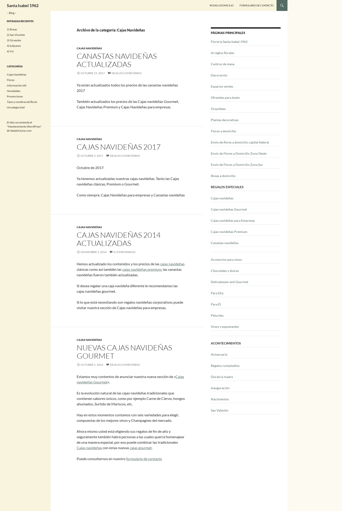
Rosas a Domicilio (222, 5)
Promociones (15, 96)
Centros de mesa (222, 64)
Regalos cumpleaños (225, 366)
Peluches (217, 315)
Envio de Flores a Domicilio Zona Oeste (238, 153)
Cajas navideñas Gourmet (229, 209)
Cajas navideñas (89, 448)
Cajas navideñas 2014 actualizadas (119, 239)
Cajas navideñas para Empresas (233, 220)
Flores (10, 80)
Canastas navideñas (224, 243)
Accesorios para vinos (226, 259)
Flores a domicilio (223, 131)
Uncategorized (16, 107)
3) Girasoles (14, 40)
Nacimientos (220, 399)
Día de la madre (222, 377)
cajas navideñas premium (142, 269)
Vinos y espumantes (225, 326)
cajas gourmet (141, 448)
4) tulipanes (14, 45)
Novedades (13, 91)
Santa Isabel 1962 (23, 5)
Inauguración (220, 388)
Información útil (16, 85)
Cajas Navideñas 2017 (119, 146)
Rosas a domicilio (223, 176)
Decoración (219, 75)
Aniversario (219, 354)
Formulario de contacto (257, 5)
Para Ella (217, 293)
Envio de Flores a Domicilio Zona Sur (237, 165)
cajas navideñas (172, 264)
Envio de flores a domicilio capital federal (240, 142)
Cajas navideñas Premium (229, 232)
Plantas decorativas (224, 120)
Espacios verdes (222, 86)
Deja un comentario (127, 73)
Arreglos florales (222, 53)
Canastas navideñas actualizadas (117, 60)
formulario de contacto (144, 458)
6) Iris (10, 51)
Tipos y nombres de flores (22, 102)
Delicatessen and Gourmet (229, 282)
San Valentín (219, 410)
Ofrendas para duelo (225, 97)
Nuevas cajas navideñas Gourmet (124, 351)
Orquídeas (218, 109)
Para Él (216, 304)
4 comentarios (124, 252)
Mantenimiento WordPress (24, 126)
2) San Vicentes (16, 34)
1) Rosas (12, 29)
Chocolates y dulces (225, 271)
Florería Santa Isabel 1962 (229, 42)
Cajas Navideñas (89, 48)
